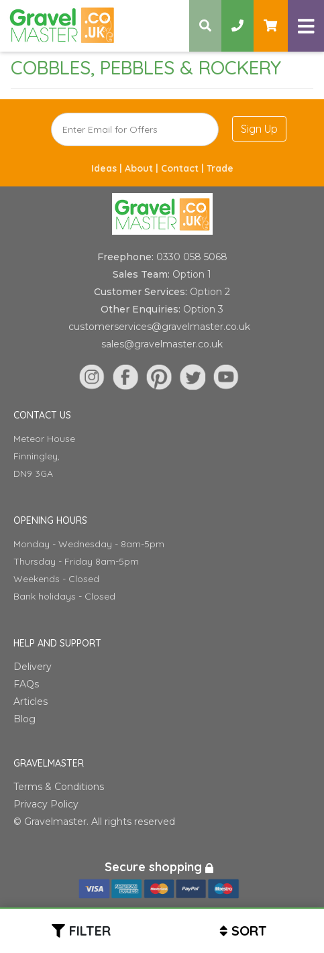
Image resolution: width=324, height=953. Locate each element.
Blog (24, 719)
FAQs (26, 684)
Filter (90, 930)
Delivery (32, 667)
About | (143, 168)
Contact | (184, 168)
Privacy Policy (45, 804)
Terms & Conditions (58, 787)
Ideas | (108, 168)
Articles (30, 701)
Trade (220, 168)
